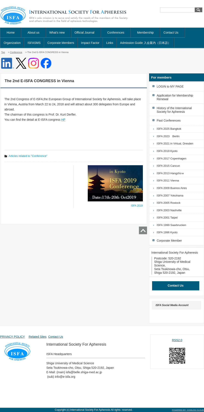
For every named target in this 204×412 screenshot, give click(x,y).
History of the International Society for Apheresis (174, 109)
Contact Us (172, 32)
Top (3, 52)
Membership (145, 32)
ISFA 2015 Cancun (168, 165)
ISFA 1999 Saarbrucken (171, 225)
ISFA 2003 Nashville (169, 210)
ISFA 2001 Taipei (167, 217)
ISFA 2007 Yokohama (170, 195)
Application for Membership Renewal (175, 97)
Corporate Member (169, 240)
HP (63, 119)
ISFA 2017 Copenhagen (171, 158)
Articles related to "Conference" (28, 156)
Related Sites (38, 336)
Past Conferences (169, 120)
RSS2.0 (177, 340)
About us (33, 32)
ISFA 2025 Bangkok (169, 128)
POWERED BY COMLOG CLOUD (188, 410)
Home (11, 32)
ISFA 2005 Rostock (169, 202)
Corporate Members (60, 43)
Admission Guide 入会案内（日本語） (145, 43)
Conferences (115, 32)
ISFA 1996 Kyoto (167, 232)
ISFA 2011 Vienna (168, 180)
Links (109, 43)
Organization (12, 43)
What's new (58, 32)
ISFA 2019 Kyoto (167, 151)
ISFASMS (34, 43)
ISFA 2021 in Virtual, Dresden (175, 143)
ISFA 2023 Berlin (168, 136)
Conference (16, 52)
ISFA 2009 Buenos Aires (172, 188)
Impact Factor (90, 43)
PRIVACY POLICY (12, 336)
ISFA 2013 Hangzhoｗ (170, 173)
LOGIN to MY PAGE (170, 86)
